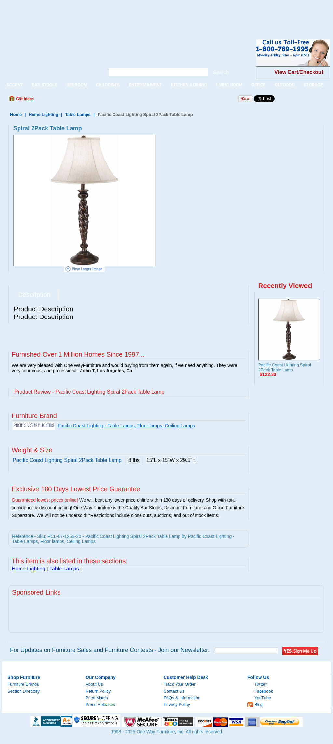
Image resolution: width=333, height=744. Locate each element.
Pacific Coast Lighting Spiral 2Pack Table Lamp (284, 367)
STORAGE (313, 85)
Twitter (260, 684)
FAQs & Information (182, 697)
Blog (258, 704)
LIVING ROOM (229, 85)
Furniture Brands (23, 684)
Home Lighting (43, 114)
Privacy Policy (177, 704)
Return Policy (98, 691)
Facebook (263, 691)
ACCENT (15, 85)
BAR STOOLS (44, 85)
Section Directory (23, 691)
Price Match (97, 697)
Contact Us (174, 691)
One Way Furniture (50, 58)
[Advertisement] (118, 14)
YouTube (262, 697)
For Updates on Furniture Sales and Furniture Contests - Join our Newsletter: (110, 650)
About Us (94, 684)
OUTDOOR (285, 85)
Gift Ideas (24, 99)
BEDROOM (76, 85)
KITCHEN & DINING (189, 85)
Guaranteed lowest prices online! (45, 500)
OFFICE (258, 85)
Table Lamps (78, 114)
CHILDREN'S (108, 85)
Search (221, 72)
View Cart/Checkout (298, 72)
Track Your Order (180, 684)
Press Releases (100, 704)
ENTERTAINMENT (145, 85)
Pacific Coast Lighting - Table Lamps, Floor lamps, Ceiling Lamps (126, 425)
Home (16, 114)
